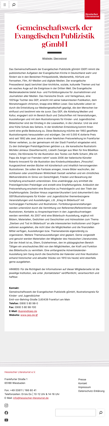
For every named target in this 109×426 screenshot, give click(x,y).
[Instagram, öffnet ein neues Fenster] (6, 405)
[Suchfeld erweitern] (13, 4)
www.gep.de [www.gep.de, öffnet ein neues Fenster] (29, 315)
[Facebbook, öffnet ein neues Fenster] (6, 413)
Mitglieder (47, 58)
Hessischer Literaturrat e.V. (20, 372)
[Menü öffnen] (4, 4)
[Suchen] (100, 412)
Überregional (60, 58)
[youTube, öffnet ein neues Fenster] (6, 420)
